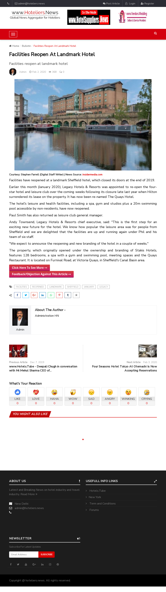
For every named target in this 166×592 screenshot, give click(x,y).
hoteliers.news (35, 580)
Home (14, 46)
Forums (92, 510)
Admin (23, 72)
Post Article (111, 3)
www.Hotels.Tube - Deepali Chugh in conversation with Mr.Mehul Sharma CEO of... (43, 369)
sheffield (72, 286)
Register (147, 3)
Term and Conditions (101, 504)
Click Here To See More (29, 268)
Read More (28, 494)
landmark (55, 286)
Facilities (21, 286)
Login (130, 3)
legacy (103, 286)
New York (93, 497)
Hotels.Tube (96, 491)
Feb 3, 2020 (150, 362)
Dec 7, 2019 (37, 362)
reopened (38, 286)
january (89, 286)
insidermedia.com (92, 174)
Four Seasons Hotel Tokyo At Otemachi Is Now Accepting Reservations (124, 369)
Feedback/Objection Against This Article (41, 274)
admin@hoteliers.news (30, 3)
